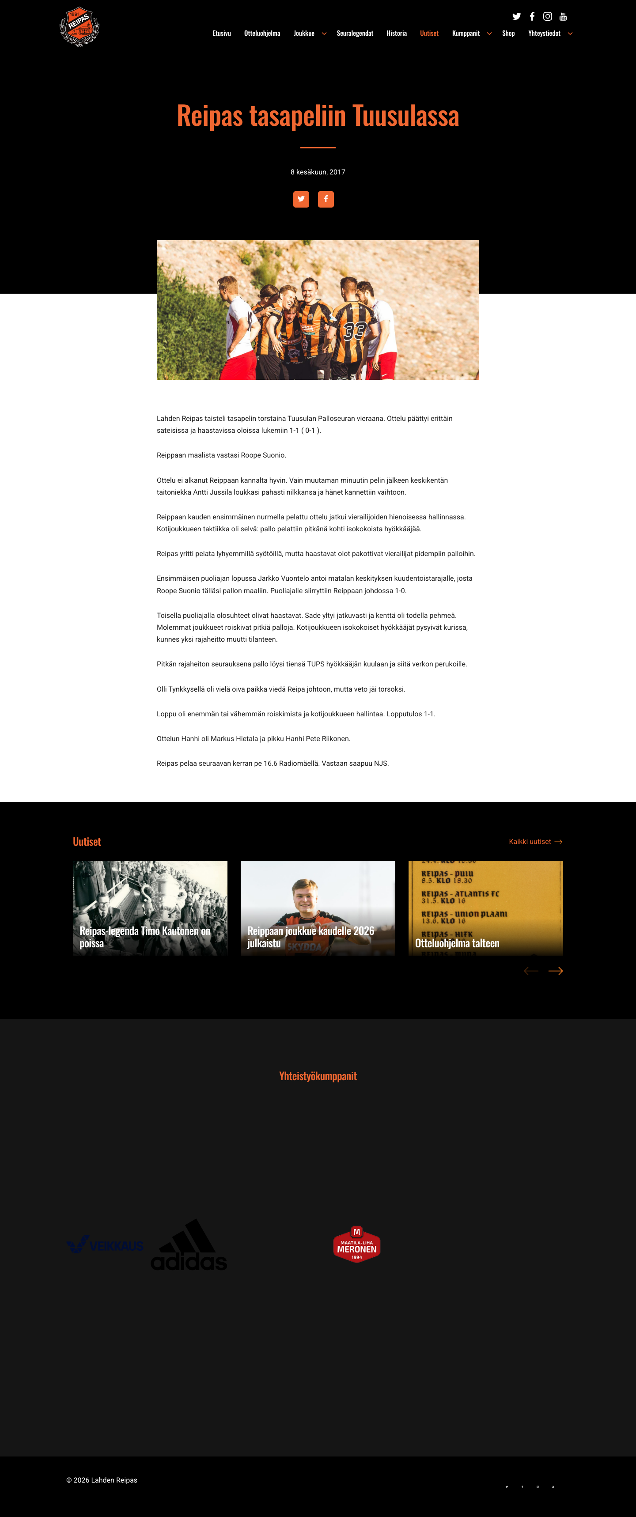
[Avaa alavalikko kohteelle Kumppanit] (490, 33)
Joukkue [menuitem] (305, 33)
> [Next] (555, 975)
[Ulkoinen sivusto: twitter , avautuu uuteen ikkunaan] (301, 199)
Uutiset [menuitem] (431, 33)
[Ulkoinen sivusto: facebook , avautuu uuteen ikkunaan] (326, 199)
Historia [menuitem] (398, 33)
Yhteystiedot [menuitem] (545, 33)
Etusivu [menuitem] (224, 33)
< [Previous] (531, 975)
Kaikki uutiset (530, 841)
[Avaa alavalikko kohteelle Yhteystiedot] (570, 33)
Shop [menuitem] (509, 33)
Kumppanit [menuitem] (467, 33)
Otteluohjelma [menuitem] (264, 33)
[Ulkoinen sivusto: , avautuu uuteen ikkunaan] (108, 1244)
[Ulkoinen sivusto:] (516, 16)
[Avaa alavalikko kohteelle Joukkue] (325, 33)
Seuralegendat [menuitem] (356, 33)
